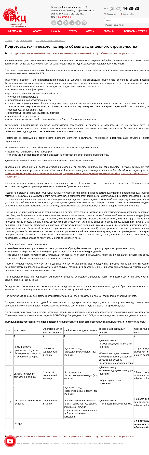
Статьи (90, 31)
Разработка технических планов (50, 40)
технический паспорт (89, 53)
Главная (9, 40)
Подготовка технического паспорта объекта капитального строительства (92, 443)
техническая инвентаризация (65, 53)
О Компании (15, 31)
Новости (37, 31)
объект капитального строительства (117, 53)
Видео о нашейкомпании (10, 441)
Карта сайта (128, 14)
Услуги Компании (24, 40)
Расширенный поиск (114, 25)
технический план (42, 53)
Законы (55, 31)
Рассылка (111, 14)
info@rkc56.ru (65, 17)
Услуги (73, 31)
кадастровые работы (23, 53)
